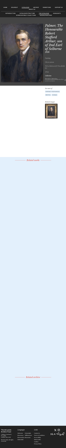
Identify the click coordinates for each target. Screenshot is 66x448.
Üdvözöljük (28, 433)
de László (14, 7)
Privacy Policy (37, 444)
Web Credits (37, 439)
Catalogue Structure (27, 13)
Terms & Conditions (39, 435)
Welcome (20, 433)
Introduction (10, 13)
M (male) (54, 95)
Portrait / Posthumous (52, 91)
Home (5, 7)
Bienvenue (20, 435)
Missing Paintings (46, 15)
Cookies (36, 441)
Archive (36, 7)
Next (63, 21)
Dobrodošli (20, 439)
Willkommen (28, 435)
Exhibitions (47, 7)
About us (32, 9)
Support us (59, 7)
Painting (48, 95)
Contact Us (37, 433)
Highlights (57, 13)
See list (60, 21)
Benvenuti (27, 437)
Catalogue (25, 7)
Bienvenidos (21, 437)
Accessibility (37, 437)
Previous (57, 21)
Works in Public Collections (26, 15)
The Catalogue (44, 13)
